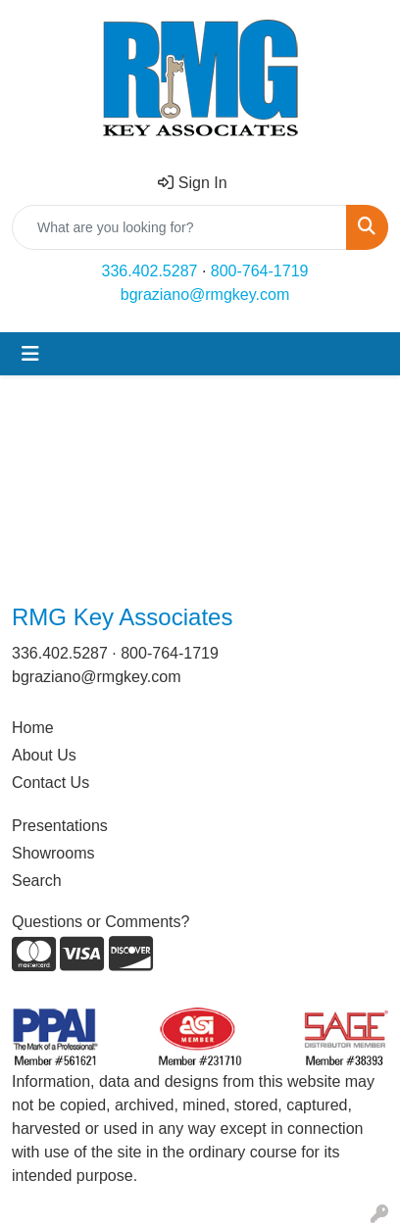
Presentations (60, 825)
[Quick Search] (179, 227)
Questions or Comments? (100, 921)
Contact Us (50, 782)
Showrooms (53, 853)
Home (33, 727)
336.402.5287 (150, 271)
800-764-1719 (260, 271)
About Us (44, 755)
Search (37, 880)
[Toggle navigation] (30, 354)
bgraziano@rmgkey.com (205, 294)
